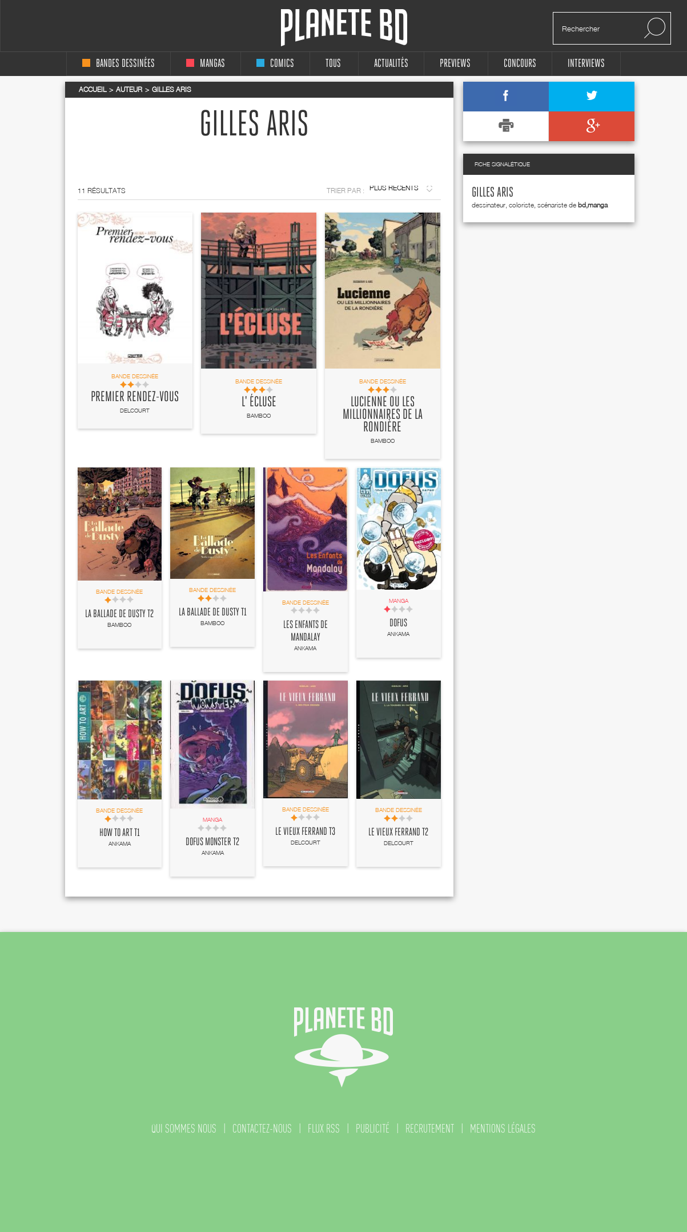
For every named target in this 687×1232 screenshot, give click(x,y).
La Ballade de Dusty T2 (119, 614)
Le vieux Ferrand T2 (398, 832)
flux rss (324, 1128)
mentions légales (503, 1128)
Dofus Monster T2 (212, 842)
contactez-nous (262, 1128)
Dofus (398, 623)
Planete (344, 27)
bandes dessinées (118, 64)
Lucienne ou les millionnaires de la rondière (383, 415)
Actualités (391, 64)
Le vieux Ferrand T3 (305, 832)
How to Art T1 (119, 833)
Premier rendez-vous (135, 397)
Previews (455, 64)
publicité (372, 1128)
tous (333, 64)
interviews (586, 64)
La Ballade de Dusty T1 (213, 612)
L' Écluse (259, 402)
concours (520, 64)
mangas (205, 64)
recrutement (429, 1128)
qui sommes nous (183, 1128)
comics (275, 64)
